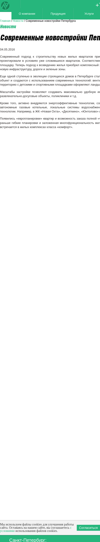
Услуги (89, 13)
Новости (18, 20)
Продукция (58, 13)
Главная (5, 20)
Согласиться (88, 528)
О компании (27, 13)
